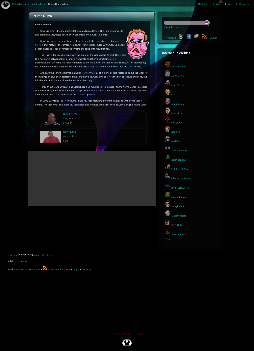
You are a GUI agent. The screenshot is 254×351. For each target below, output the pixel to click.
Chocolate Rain (175, 66)
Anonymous (174, 122)
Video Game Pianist (178, 178)
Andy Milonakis (176, 197)
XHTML (17, 261)
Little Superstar (175, 234)
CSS (25, 261)
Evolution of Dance (177, 169)
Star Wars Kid (174, 75)
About (16, 269)
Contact (36, 269)
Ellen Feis (172, 131)
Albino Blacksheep (42, 254)
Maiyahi (39, 44)
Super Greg (173, 113)
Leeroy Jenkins (175, 159)
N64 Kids (172, 141)
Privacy (26, 269)
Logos (76, 269)
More (168, 239)
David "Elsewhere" (177, 187)
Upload (170, 37)
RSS (47, 269)
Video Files (39, 4)
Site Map (86, 269)
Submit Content (62, 269)
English (213, 37)
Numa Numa (174, 103)
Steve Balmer (174, 85)
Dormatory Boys (176, 150)
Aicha (170, 94)
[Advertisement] (92, 178)
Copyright (13, 254)
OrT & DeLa (173, 224)
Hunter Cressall (175, 215)
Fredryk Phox (174, 206)
